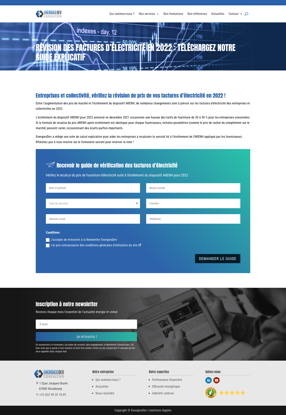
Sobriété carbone (163, 393)
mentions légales (160, 410)
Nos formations (173, 14)
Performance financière (167, 380)
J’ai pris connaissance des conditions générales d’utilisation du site (93, 245)
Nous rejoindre (105, 393)
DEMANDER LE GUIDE (217, 258)
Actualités (217, 14)
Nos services (147, 14)
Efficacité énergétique (166, 386)
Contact (234, 14)
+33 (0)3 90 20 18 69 (200, 4)
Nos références (197, 14)
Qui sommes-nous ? (121, 14)
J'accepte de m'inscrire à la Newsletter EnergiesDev (81, 240)
